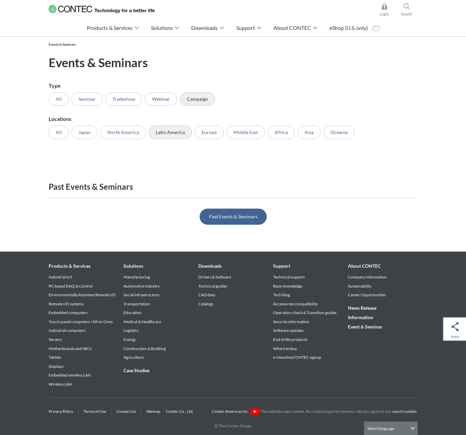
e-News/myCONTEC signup (297, 357)
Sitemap (153, 411)
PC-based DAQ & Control (71, 286)
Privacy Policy (61, 411)
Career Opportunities (367, 294)
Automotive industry (141, 286)
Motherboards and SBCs (70, 348)
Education (132, 312)
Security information (291, 321)
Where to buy (285, 348)
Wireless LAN (60, 384)
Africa (281, 132)
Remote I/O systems (66, 303)
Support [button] (249, 27)
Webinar (161, 99)
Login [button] (388, 9)
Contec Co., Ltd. (180, 411)
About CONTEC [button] (295, 27)
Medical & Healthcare (142, 321)
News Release (362, 308)
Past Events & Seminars (233, 216)
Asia (309, 132)
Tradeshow (123, 99)
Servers (55, 339)
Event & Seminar (365, 327)
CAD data (206, 294)
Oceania (339, 132)
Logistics (131, 330)
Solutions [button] (165, 27)
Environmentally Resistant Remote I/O (82, 294)
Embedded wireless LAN (70, 375)
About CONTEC (364, 266)
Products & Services (70, 266)
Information (360, 317)
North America (123, 132)
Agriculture (133, 357)
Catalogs (205, 303)
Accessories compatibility (295, 303)
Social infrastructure (141, 294)
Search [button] (409, 9)
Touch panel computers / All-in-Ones (81, 321)
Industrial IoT (60, 276)
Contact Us (126, 411)
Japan (85, 132)
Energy (129, 339)
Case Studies (136, 370)
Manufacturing (136, 276)
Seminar (87, 99)
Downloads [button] (207, 27)
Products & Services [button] (113, 27)
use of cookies (404, 411)
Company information (367, 276)
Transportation (136, 303)
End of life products (290, 339)
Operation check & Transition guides (304, 312)
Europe (209, 132)
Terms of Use (95, 411)
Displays (56, 366)
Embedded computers (68, 312)
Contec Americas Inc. (236, 411)
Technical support (289, 276)
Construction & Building (144, 348)
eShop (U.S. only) (354, 28)
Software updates (288, 330)
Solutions (133, 266)
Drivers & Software (214, 276)
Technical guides (212, 286)
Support (281, 266)
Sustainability (359, 286)
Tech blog (281, 294)
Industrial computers (67, 330)
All (59, 99)
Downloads (210, 266)
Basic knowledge (287, 286)
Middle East (246, 132)
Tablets (55, 357)
